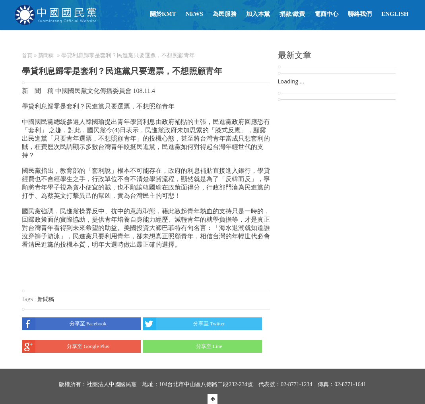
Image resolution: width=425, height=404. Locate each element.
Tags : (29, 299)
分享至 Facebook (64, 323)
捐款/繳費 (292, 14)
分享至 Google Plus (65, 346)
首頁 (27, 55)
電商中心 (326, 14)
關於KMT (163, 14)
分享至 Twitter (184, 323)
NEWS (194, 14)
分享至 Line (182, 346)
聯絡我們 (360, 14)
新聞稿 (46, 55)
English (394, 14)
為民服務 (225, 14)
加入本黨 (258, 14)
